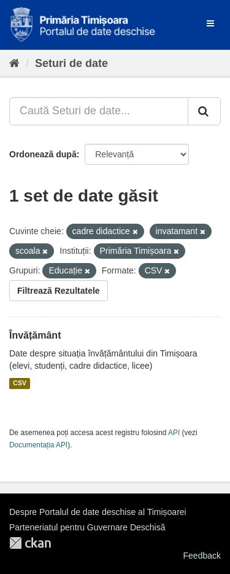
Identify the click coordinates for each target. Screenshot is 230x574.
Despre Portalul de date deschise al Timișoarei (97, 512)
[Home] (14, 63)
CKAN (30, 543)
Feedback (202, 555)
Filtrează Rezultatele (58, 291)
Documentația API (38, 445)
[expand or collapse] (210, 23)
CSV (19, 383)
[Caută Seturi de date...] (98, 111)
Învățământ (35, 335)
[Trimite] (204, 111)
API (174, 432)
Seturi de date (71, 63)
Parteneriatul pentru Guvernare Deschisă (87, 527)
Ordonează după (43, 154)
